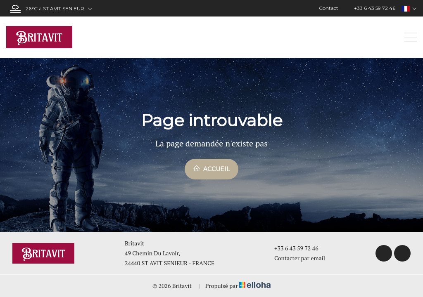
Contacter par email (295, 258)
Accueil (211, 169)
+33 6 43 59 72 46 (291, 248)
